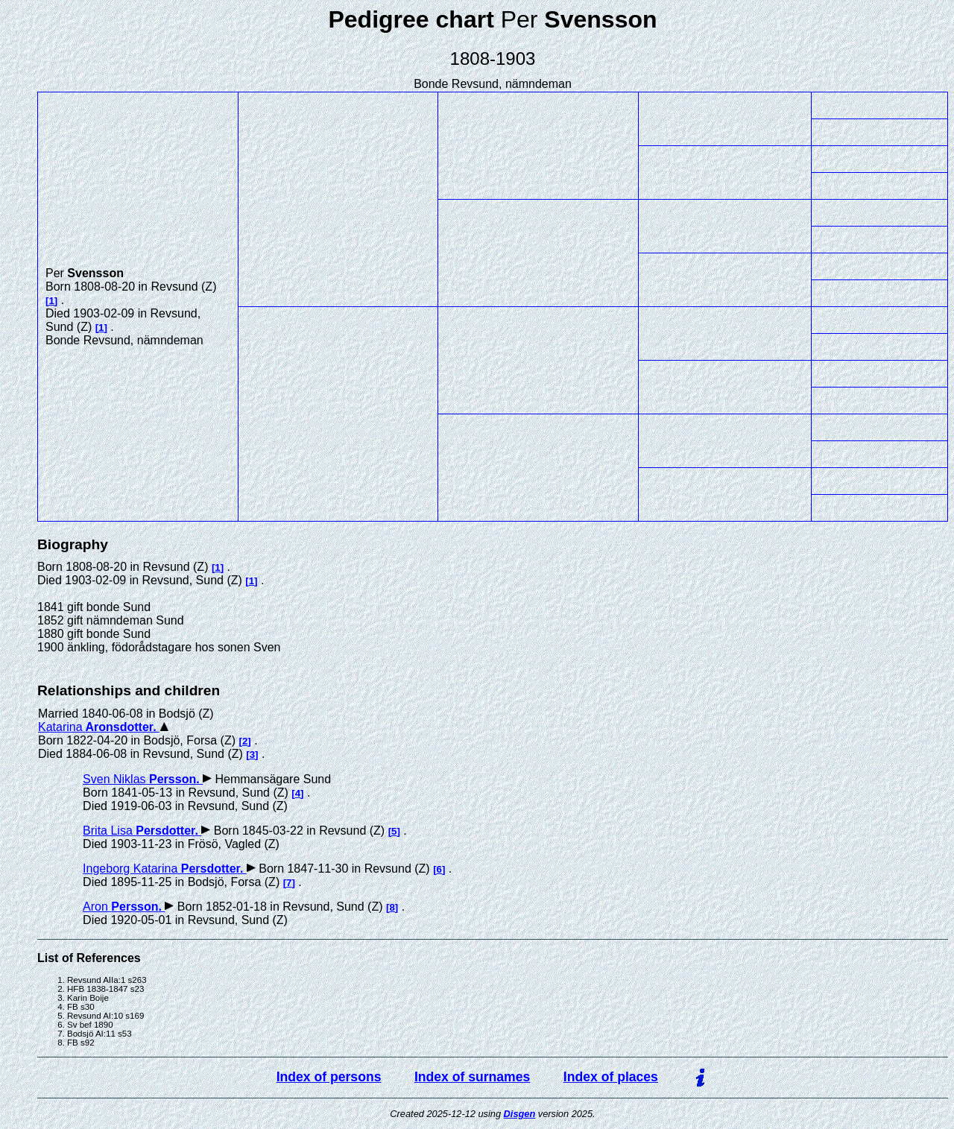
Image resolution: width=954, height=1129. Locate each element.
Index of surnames (472, 1076)
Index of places (610, 1076)
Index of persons (329, 1076)
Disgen (520, 1113)
